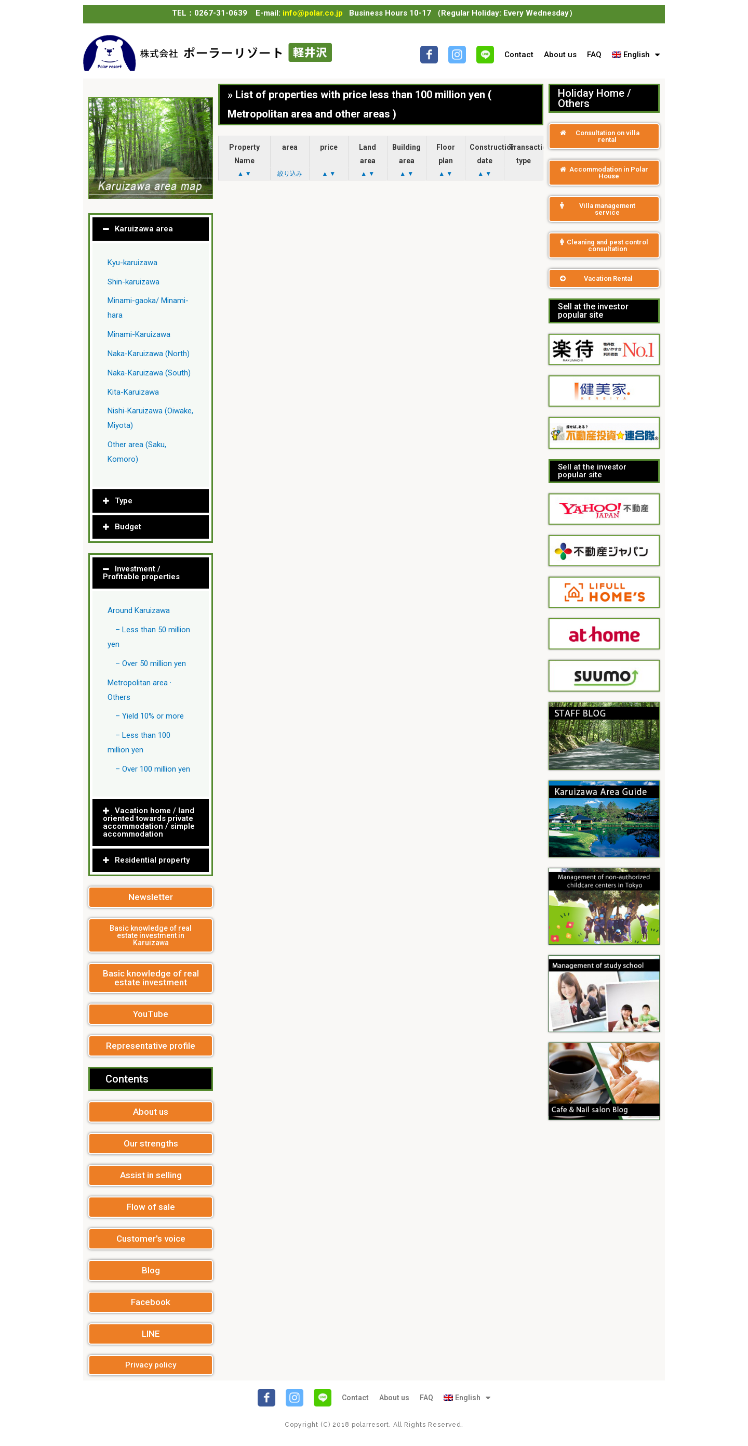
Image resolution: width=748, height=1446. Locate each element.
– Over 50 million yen (150, 663)
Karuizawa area (144, 228)
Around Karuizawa (139, 610)
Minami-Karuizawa (139, 334)
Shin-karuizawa (133, 281)
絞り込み (289, 173)
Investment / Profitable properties (141, 572)
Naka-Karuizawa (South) (149, 372)
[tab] (150, 229)
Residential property (152, 860)
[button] (150, 897)
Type (123, 500)
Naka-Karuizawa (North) (149, 353)
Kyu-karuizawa (132, 262)
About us (560, 54)
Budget (128, 526)
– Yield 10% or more (149, 716)
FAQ (594, 54)
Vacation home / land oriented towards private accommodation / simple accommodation (149, 822)
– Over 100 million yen (152, 769)
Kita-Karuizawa (133, 392)
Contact (518, 54)
